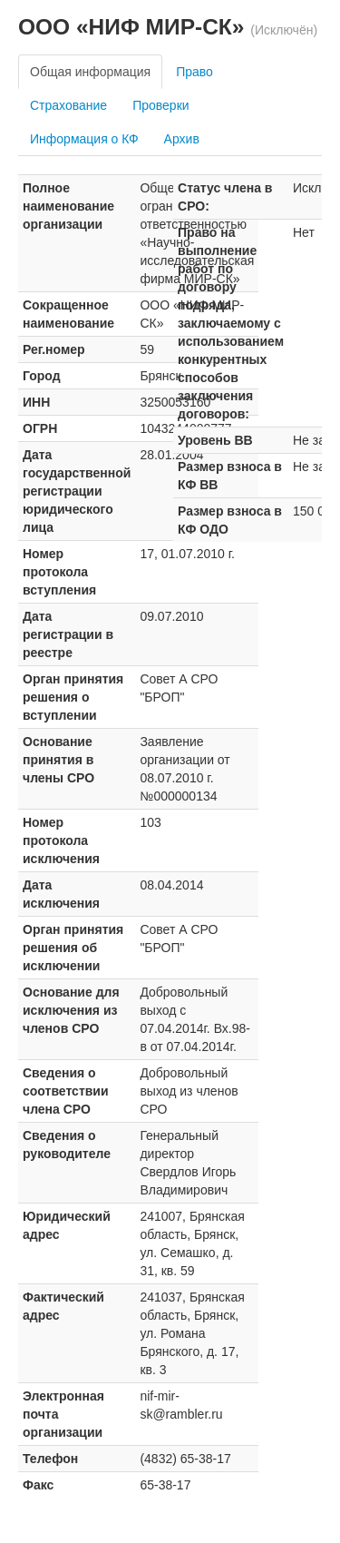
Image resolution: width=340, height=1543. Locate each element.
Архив (181, 139)
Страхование (68, 105)
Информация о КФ (84, 139)
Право (194, 71)
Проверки (160, 105)
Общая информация (90, 71)
